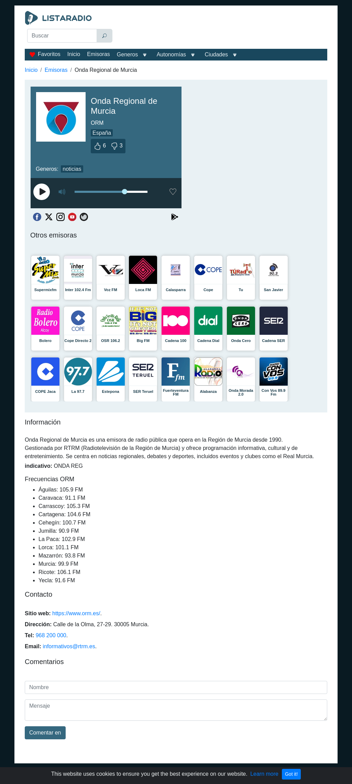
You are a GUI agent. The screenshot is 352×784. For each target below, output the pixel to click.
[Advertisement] (222, 28)
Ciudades (216, 54)
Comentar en (45, 733)
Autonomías (171, 54)
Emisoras (98, 54)
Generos (127, 54)
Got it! (291, 774)
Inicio (73, 54)
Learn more (264, 774)
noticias (72, 169)
